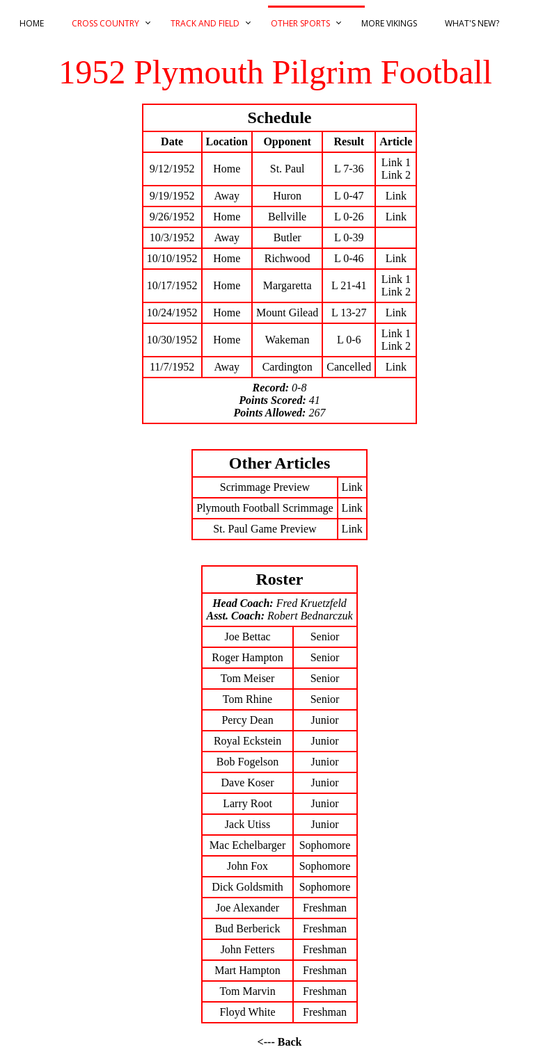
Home (31, 23)
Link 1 (396, 162)
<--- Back (280, 1042)
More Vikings (389, 23)
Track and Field (205, 23)
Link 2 (396, 175)
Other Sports (300, 23)
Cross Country (105, 23)
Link (396, 196)
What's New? (472, 23)
